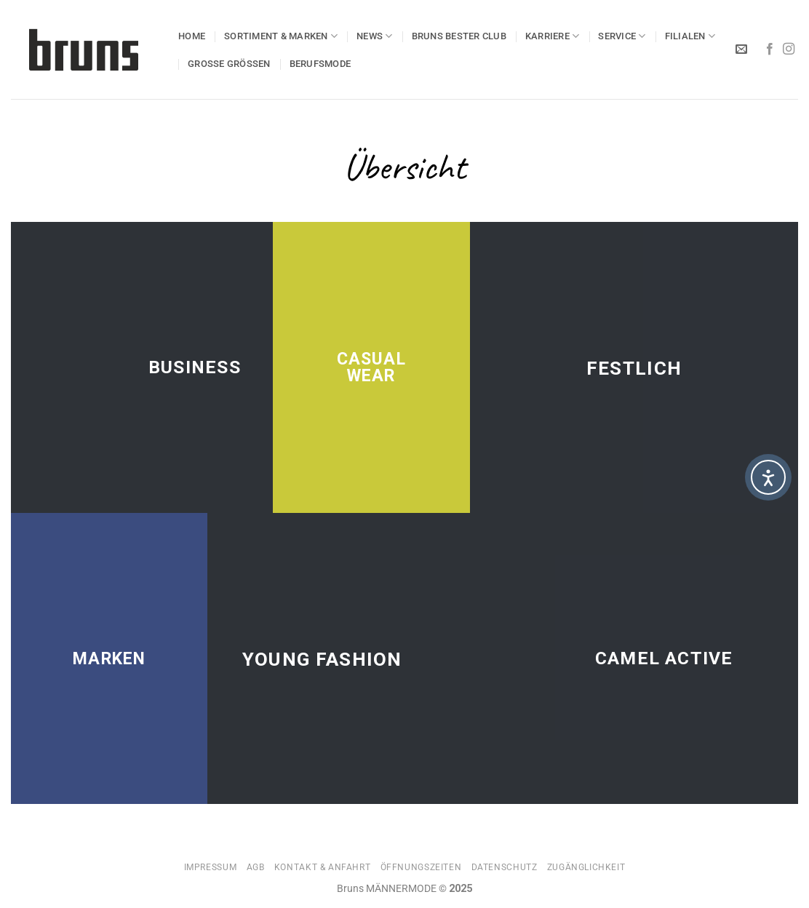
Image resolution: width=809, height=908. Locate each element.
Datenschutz (504, 867)
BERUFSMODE (320, 63)
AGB (256, 867)
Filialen (690, 36)
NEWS (374, 36)
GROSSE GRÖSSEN (229, 63)
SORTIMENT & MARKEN (281, 36)
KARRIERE (552, 36)
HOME (191, 36)
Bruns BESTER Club (459, 36)
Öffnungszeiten (421, 867)
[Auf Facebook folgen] (770, 49)
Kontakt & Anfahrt (322, 867)
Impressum (210, 867)
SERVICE (621, 36)
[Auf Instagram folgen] (788, 49)
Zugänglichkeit (586, 867)
